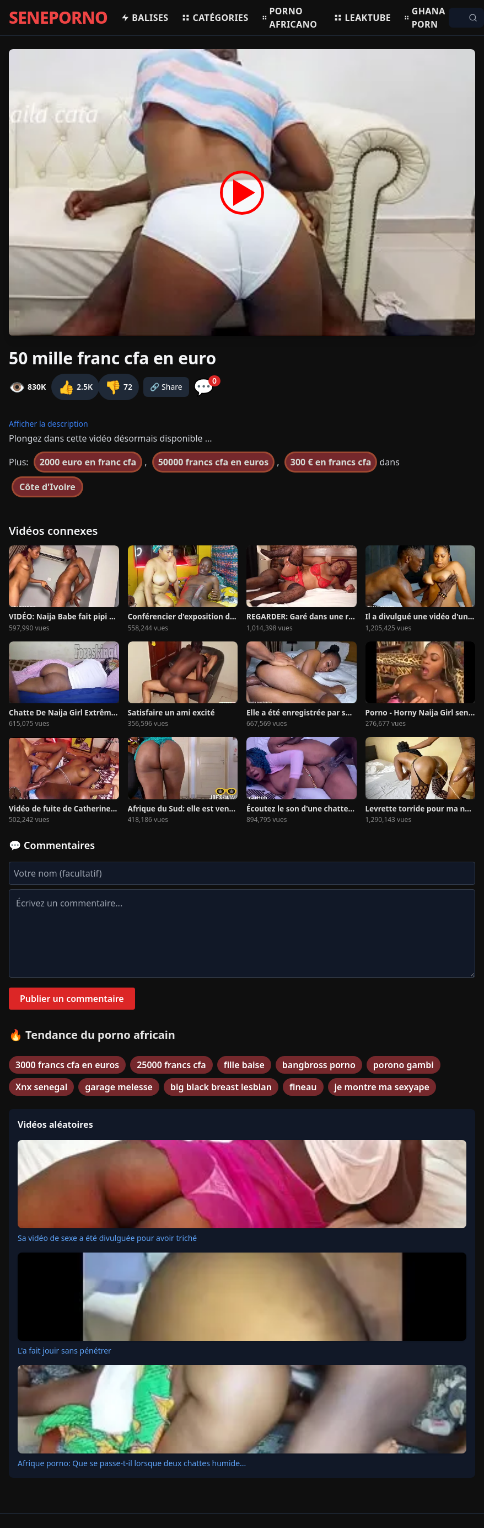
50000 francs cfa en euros (213, 462)
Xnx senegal (41, 1087)
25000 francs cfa (171, 1065)
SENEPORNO (58, 18)
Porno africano (290, 17)
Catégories (214, 18)
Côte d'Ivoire (47, 487)
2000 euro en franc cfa (88, 462)
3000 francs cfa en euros (67, 1065)
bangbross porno (319, 1065)
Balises (144, 18)
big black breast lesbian (221, 1087)
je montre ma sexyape (382, 1087)
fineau (303, 1087)
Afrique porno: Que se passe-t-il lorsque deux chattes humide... (132, 1463)
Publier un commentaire (72, 999)
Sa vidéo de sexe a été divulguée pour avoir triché (107, 1238)
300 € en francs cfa (331, 462)
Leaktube (362, 18)
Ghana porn (424, 17)
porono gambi (403, 1065)
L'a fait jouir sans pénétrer (64, 1350)
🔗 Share (166, 386)
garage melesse (119, 1087)
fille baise (244, 1065)
